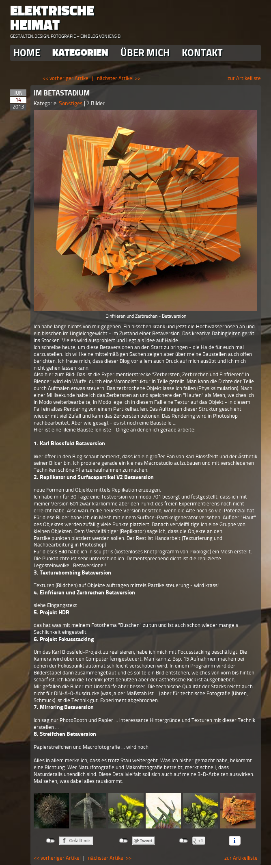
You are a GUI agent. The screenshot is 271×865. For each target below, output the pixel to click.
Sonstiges (71, 103)
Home (26, 53)
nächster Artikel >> (118, 78)
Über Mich (145, 53)
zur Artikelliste (244, 78)
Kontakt (202, 53)
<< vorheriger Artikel (66, 78)
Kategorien (80, 52)
